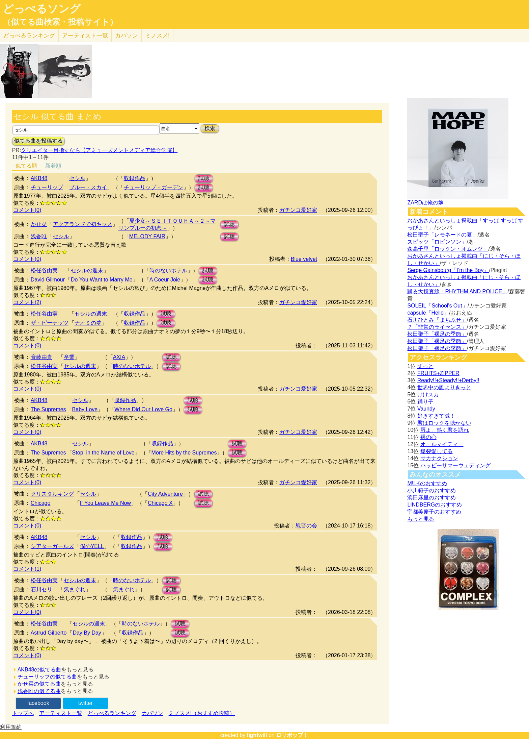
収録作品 (134, 178)
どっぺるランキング (112, 713)
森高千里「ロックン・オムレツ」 (447, 249)
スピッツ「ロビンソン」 (437, 242)
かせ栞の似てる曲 (39, 684)
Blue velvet (304, 259)
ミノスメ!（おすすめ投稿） (202, 713)
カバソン (126, 35)
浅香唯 (39, 236)
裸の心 (428, 437)
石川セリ (41, 589)
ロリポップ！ (292, 735)
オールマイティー (442, 444)
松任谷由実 (44, 270)
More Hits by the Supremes (184, 452)
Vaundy (426, 409)
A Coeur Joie (164, 279)
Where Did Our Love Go (143, 409)
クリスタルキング (52, 494)
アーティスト (85, 35)
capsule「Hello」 (428, 313)
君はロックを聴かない (444, 423)
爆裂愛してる (436, 451)
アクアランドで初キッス (82, 224)
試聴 (203, 178)
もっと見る (420, 519)
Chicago (41, 503)
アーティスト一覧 (60, 713)
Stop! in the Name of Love (103, 452)
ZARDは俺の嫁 (425, 202)
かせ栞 (39, 224)
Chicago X (160, 503)
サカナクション (439, 458)
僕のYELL (92, 546)
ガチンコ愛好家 (298, 210)
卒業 (69, 357)
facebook (38, 703)
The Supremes (48, 409)
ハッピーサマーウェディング (455, 465)
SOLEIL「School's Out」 (437, 306)
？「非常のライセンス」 (437, 327)
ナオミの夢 (88, 323)
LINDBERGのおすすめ (434, 505)
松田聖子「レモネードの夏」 (442, 235)
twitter (85, 703)
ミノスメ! (157, 35)
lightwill (257, 735)
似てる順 (26, 166)
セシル (77, 178)
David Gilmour (48, 279)
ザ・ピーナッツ (49, 323)
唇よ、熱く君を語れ (444, 430)
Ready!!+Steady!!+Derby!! (448, 380)
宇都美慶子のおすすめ (434, 512)
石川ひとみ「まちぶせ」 (437, 320)
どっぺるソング (42, 9)
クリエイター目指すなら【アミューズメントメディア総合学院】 (99, 150)
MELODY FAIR (147, 236)
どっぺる (29, 35)
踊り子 (425, 401)
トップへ (23, 713)
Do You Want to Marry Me (102, 279)
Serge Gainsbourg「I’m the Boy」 (448, 270)
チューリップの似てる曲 (47, 677)
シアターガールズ (52, 546)
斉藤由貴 (41, 357)
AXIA (119, 357)
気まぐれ (74, 589)
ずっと (425, 366)
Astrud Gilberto (49, 633)
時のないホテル (168, 270)
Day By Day (87, 633)
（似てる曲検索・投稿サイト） (60, 22)
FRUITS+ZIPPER (438, 373)
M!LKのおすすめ (427, 483)
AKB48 (39, 178)
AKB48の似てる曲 (39, 669)
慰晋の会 (306, 525)
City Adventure (165, 494)
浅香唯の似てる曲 (39, 691)
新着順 (53, 166)
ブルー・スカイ (88, 187)
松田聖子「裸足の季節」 (437, 334)
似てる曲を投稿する (38, 141)
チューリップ (47, 187)
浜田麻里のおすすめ (431, 497)
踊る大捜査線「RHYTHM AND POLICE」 (457, 291)
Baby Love (85, 409)
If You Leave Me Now (105, 503)
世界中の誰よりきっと (444, 387)
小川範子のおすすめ (431, 490)
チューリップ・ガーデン (153, 187)
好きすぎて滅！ (436, 416)
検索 (209, 128)
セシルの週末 (87, 270)
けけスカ (428, 394)
